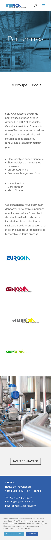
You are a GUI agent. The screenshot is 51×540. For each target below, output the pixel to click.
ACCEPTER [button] (31, 534)
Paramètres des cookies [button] (14, 534)
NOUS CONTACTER (25, 461)
